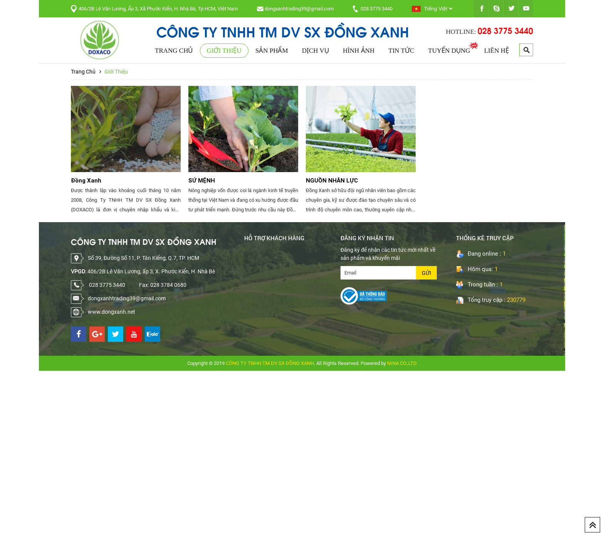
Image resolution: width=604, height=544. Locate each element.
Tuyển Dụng (449, 50)
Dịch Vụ (315, 50)
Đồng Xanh (86, 180)
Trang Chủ (174, 50)
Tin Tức (401, 50)
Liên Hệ (496, 50)
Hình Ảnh (358, 50)
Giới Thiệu (224, 50)
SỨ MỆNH (201, 180)
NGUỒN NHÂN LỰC (332, 180)
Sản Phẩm (271, 50)
